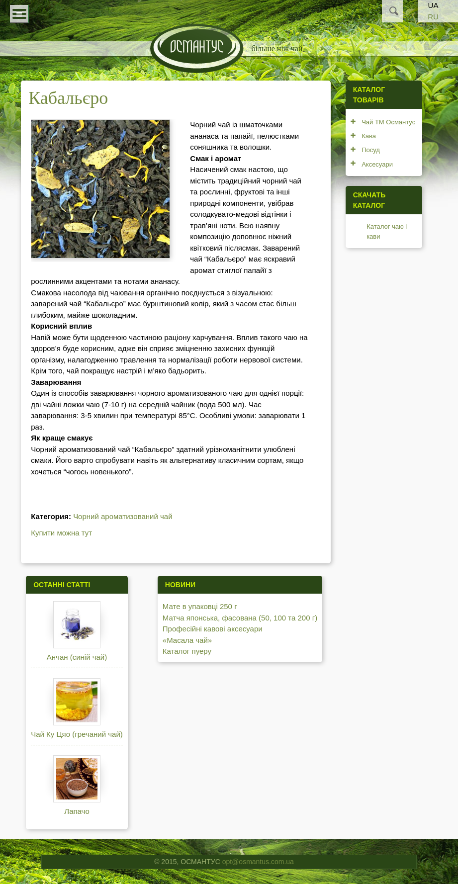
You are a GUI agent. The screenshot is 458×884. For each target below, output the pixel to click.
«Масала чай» (187, 640)
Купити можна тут (61, 533)
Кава (369, 136)
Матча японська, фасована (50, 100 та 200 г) (240, 618)
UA (433, 5)
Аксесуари (377, 164)
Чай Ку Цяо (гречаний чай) (77, 734)
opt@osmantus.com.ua (258, 862)
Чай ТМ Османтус (388, 122)
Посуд (371, 150)
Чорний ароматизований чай (122, 516)
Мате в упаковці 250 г (200, 606)
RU (433, 16)
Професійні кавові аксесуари (213, 628)
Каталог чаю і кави (386, 231)
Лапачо (76, 811)
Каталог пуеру (187, 651)
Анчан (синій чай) (77, 657)
